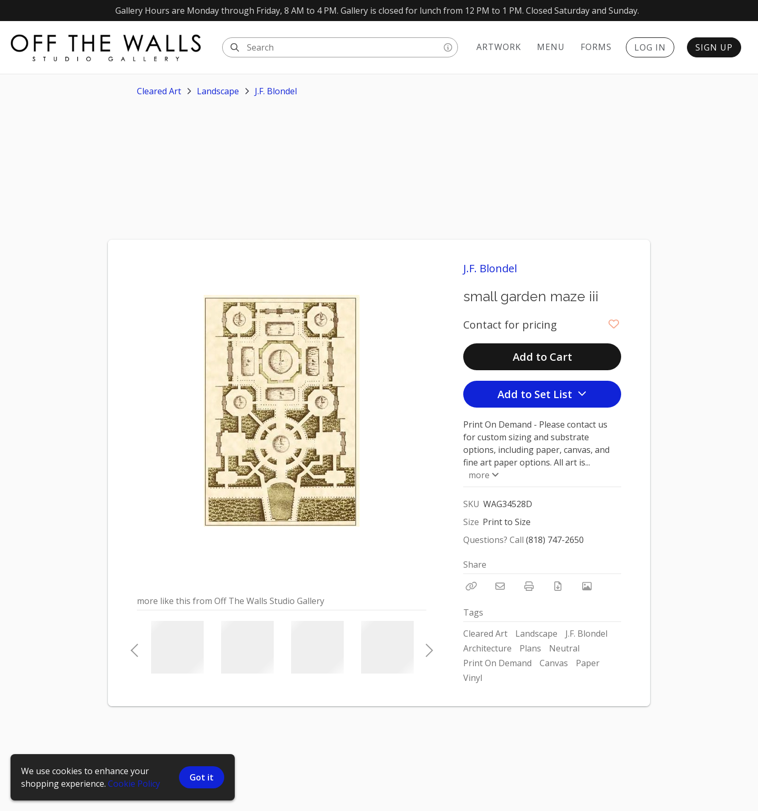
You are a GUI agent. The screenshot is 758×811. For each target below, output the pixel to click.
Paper (588, 663)
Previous (134, 647)
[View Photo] (587, 586)
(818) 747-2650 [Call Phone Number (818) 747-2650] (555, 540)
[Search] (235, 47)
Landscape (218, 91)
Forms (596, 47)
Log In (650, 47)
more (482, 475)
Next (426, 647)
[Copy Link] (471, 586)
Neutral (564, 648)
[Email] (500, 586)
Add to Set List (542, 394)
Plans (530, 648)
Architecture (487, 648)
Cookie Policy (134, 783)
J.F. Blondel (276, 91)
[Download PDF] (558, 586)
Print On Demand (497, 663)
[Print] (529, 586)
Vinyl (472, 678)
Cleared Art (159, 91)
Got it (202, 777)
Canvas (554, 663)
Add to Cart (542, 357)
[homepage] (111, 47)
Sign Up (714, 47)
